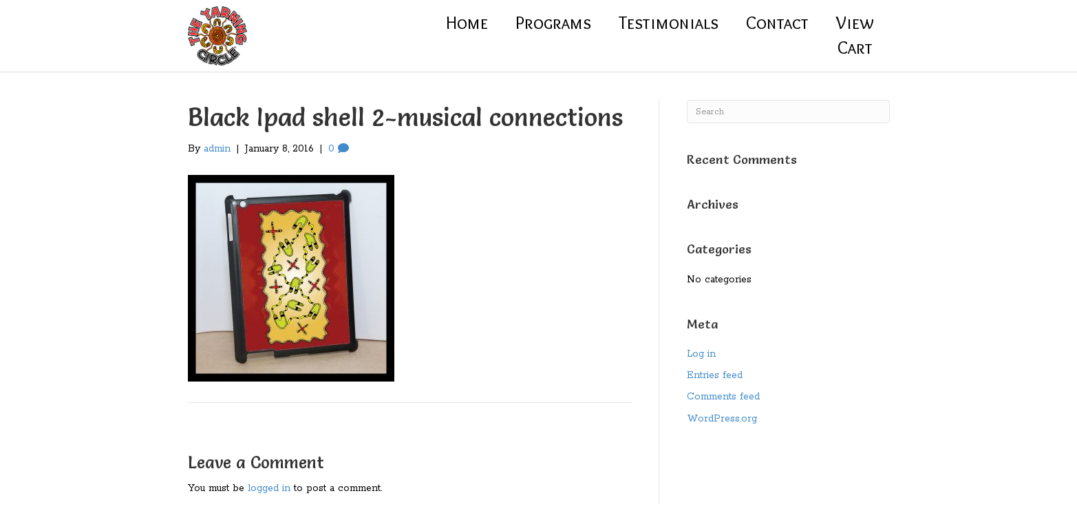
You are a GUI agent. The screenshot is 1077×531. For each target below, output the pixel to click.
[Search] (788, 111)
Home (467, 23)
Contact (777, 23)
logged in (269, 488)
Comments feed (723, 397)
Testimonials (668, 23)
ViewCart (855, 35)
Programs (553, 23)
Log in (701, 354)
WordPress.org (722, 419)
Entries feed (715, 375)
